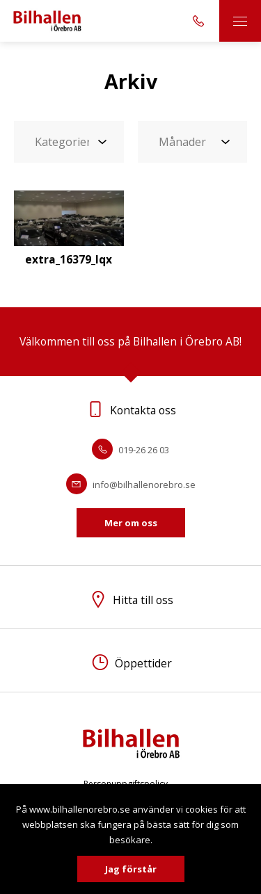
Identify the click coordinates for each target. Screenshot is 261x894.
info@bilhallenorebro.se (131, 484)
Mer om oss (130, 523)
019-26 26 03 (130, 450)
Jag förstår (131, 869)
